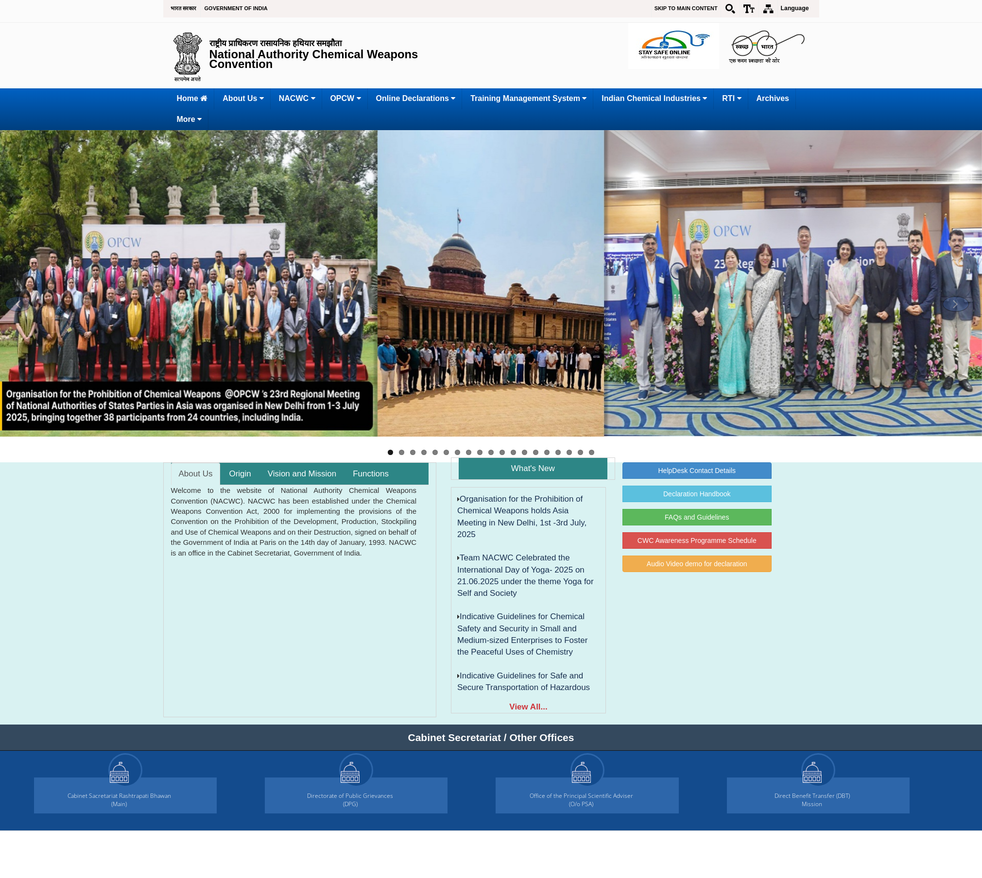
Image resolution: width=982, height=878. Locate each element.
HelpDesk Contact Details (697, 470)
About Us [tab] (196, 473)
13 (524, 452)
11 (502, 452)
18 (580, 452)
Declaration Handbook (697, 494)
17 (569, 452)
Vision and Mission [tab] (302, 473)
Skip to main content (686, 8)
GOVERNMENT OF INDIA (236, 8)
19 (591, 452)
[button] (18, 304)
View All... (528, 706)
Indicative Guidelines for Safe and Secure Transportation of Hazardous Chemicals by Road (523, 687)
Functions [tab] (371, 473)
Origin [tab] (240, 473)
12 (513, 452)
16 (558, 452)
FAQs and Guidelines (697, 517)
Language (795, 8)
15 (547, 452)
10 (491, 452)
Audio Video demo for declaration (697, 564)
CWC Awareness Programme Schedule (697, 540)
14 (535, 452)
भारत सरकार (183, 8)
